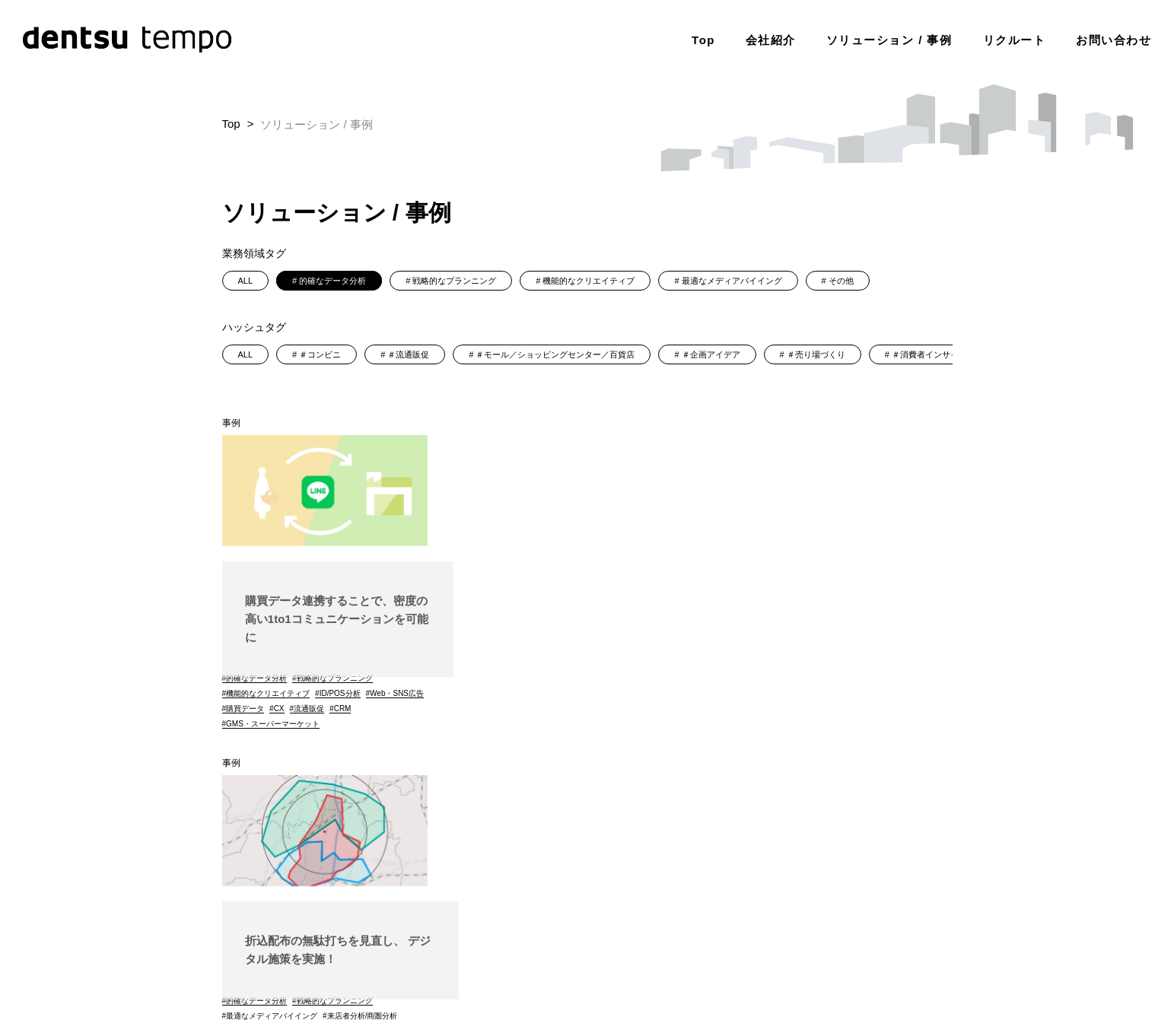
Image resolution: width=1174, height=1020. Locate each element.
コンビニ (861, 705)
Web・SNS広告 (253, 708)
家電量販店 (905, 705)
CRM (406, 708)
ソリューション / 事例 (889, 37)
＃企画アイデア (711, 354)
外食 (878, 690)
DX (554, 705)
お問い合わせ (1113, 37)
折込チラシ (637, 690)
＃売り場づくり (816, 354)
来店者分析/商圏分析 (621, 675)
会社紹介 (771, 37)
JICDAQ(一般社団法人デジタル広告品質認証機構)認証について (821, 949)
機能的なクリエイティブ (588, 280)
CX (342, 708)
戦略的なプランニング (454, 280)
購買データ (309, 708)
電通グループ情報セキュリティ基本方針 (744, 930)
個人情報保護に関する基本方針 (599, 930)
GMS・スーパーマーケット (273, 724)
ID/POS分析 (340, 693)
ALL (245, 280)
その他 (841, 280)
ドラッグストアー (859, 675)
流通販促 (373, 708)
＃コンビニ (320, 354)
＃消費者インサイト (929, 354)
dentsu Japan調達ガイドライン (888, 930)
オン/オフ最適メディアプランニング (547, 690)
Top (703, 37)
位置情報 (583, 705)
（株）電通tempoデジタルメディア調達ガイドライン (862, 969)
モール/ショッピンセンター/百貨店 (544, 736)
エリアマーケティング (523, 721)
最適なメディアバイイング (732, 280)
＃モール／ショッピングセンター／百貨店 (555, 354)
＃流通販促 (408, 354)
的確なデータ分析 (332, 280)
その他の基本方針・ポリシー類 (627, 949)
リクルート (1014, 37)
